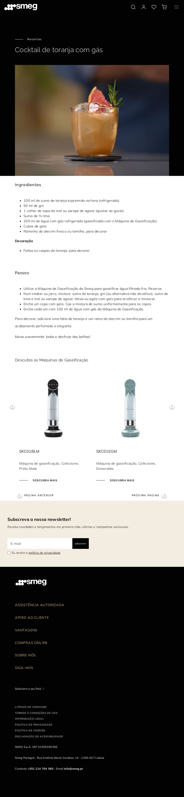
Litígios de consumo (31, 707)
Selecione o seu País (28, 688)
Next (171, 406)
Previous (12, 406)
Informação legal (29, 718)
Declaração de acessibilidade (39, 736)
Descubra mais (44, 480)
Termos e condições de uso (36, 713)
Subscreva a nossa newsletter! (39, 519)
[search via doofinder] (133, 7)
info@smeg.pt (73, 768)
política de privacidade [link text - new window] (44, 553)
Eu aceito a (36, 553)
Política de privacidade (33, 724)
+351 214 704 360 (40, 768)
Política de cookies (30, 730)
